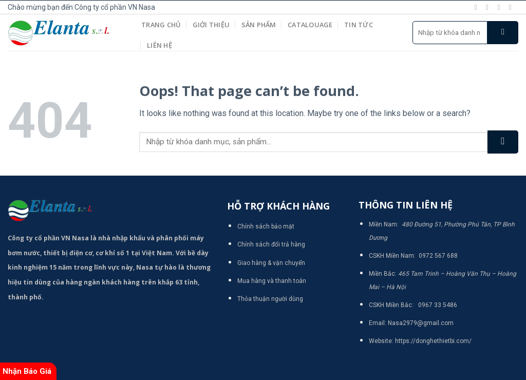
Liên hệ (159, 45)
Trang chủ (161, 24)
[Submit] (502, 32)
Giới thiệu (211, 24)
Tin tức (358, 24)
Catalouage (310, 24)
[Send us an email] (512, 7)
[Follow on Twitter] (500, 7)
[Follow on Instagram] (489, 7)
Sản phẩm (258, 24)
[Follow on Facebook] (478, 7)
